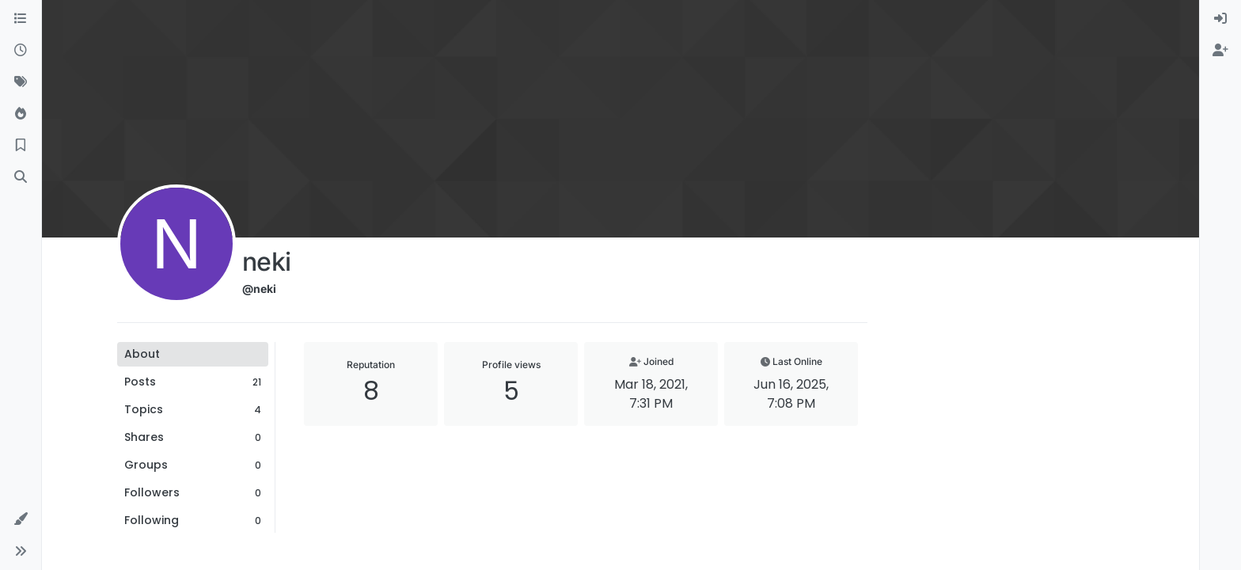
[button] (20, 519)
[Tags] (20, 82)
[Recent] (20, 50)
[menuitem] (1220, 19)
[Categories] (20, 19)
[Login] (1220, 19)
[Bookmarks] (20, 145)
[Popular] (20, 114)
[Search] (20, 177)
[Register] (1220, 50)
